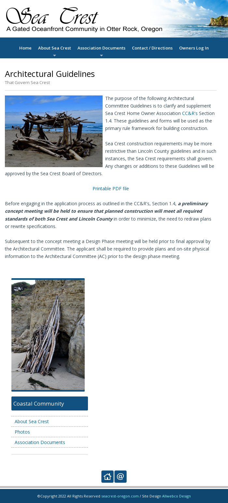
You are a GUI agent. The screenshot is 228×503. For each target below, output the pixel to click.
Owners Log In (194, 48)
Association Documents (101, 48)
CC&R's (190, 113)
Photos (22, 432)
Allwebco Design (176, 496)
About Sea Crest (54, 48)
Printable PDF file (111, 188)
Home (25, 48)
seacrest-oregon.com (120, 496)
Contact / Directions (152, 48)
